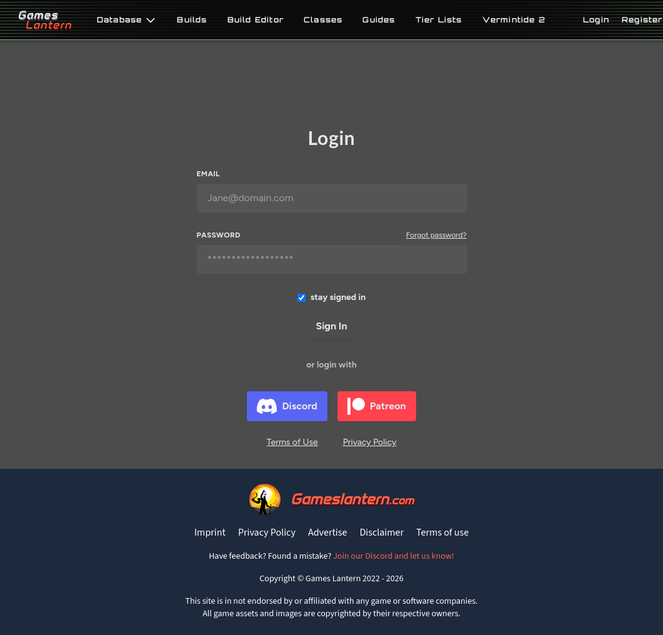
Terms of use (442, 532)
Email (208, 173)
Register (642, 19)
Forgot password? (436, 235)
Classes (323, 20)
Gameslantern (352, 499)
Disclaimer (381, 532)
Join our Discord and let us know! (393, 556)
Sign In (331, 326)
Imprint (210, 532)
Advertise (327, 532)
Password (219, 235)
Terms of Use (292, 442)
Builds (192, 20)
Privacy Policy (370, 442)
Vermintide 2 (514, 20)
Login (596, 19)
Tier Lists (439, 20)
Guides (378, 20)
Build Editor (255, 20)
